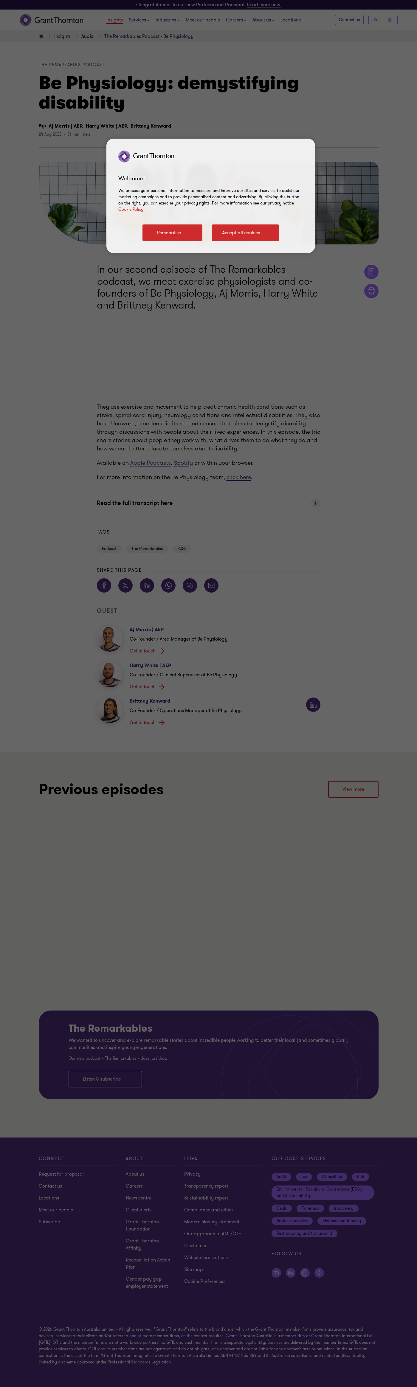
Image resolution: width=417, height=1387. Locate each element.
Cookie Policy (130, 209)
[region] (210, 196)
